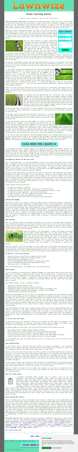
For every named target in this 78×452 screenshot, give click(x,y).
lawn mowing (9, 32)
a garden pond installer (39, 419)
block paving (67, 426)
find (10, 400)
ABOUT (59, 10)
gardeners (52, 426)
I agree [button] (44, 447)
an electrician (30, 421)
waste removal (28, 427)
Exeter (32, 148)
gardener (41, 377)
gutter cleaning (59, 422)
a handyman (56, 424)
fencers (13, 422)
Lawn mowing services (33, 406)
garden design (38, 426)
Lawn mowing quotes (46, 412)
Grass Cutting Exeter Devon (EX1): (16, 21)
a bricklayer (41, 424)
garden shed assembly (12, 421)
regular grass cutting (65, 381)
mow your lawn (30, 42)
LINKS (55, 10)
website (8, 138)
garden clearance (65, 421)
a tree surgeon (47, 421)
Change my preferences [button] (57, 447)
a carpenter (43, 422)
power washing (24, 424)
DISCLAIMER (69, 10)
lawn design (60, 110)
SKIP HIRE (13, 427)
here (14, 414)
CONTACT (64, 10)
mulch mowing (22, 278)
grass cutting (53, 27)
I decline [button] (48, 447)
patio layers (22, 426)
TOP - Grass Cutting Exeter (14, 430)
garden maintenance (60, 419)
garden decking (27, 422)
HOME (52, 10)
